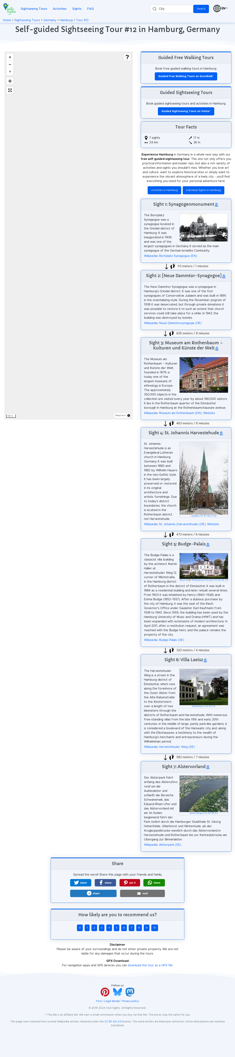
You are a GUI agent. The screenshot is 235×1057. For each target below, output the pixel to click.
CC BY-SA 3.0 (221, 580)
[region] (68, 236)
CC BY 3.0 (210, 706)
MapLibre (120, 415)
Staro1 (182, 580)
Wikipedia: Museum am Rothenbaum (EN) (173, 413)
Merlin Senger (196, 813)
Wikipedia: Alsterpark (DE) (162, 844)
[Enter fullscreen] (10, 90)
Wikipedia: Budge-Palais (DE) (164, 640)
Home (7, 20)
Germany (50, 20)
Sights (76, 8)
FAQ (90, 8)
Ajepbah (195, 516)
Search (201, 9)
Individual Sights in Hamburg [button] (203, 190)
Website (209, 413)
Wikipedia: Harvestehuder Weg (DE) (169, 746)
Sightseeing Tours (34, 8)
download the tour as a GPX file (150, 965)
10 (154, 928)
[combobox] (171, 9)
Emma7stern (198, 706)
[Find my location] (10, 81)
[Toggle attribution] (128, 415)
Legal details (112, 1001)
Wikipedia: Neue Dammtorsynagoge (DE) (173, 323)
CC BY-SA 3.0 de (209, 516)
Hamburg (66, 20)
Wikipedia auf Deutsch (202, 580)
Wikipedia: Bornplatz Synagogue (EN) (170, 255)
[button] (80, 882)
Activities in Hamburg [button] (164, 190)
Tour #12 (82, 20)
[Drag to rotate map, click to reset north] (10, 71)
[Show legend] (127, 57)
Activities (59, 8)
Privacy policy (130, 1001)
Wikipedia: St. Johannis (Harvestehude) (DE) (175, 524)
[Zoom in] (10, 57)
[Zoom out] (10, 64)
